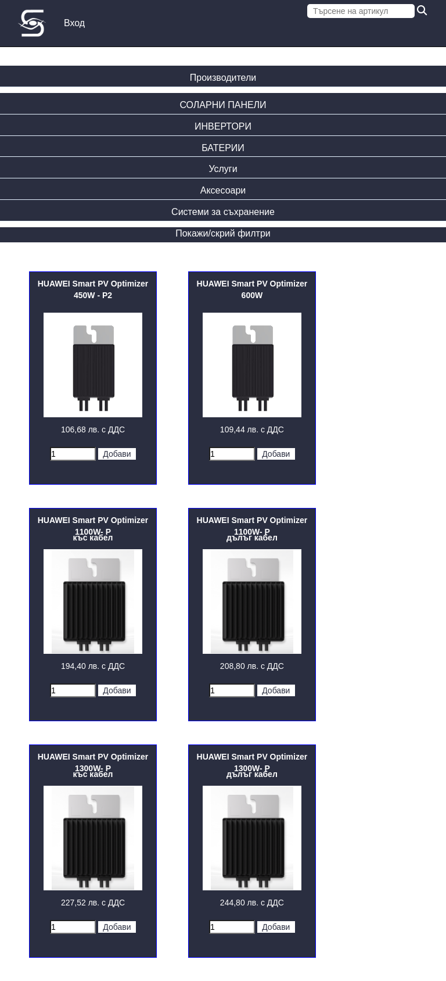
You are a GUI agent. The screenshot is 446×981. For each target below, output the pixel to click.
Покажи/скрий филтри (223, 233)
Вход (74, 23)
